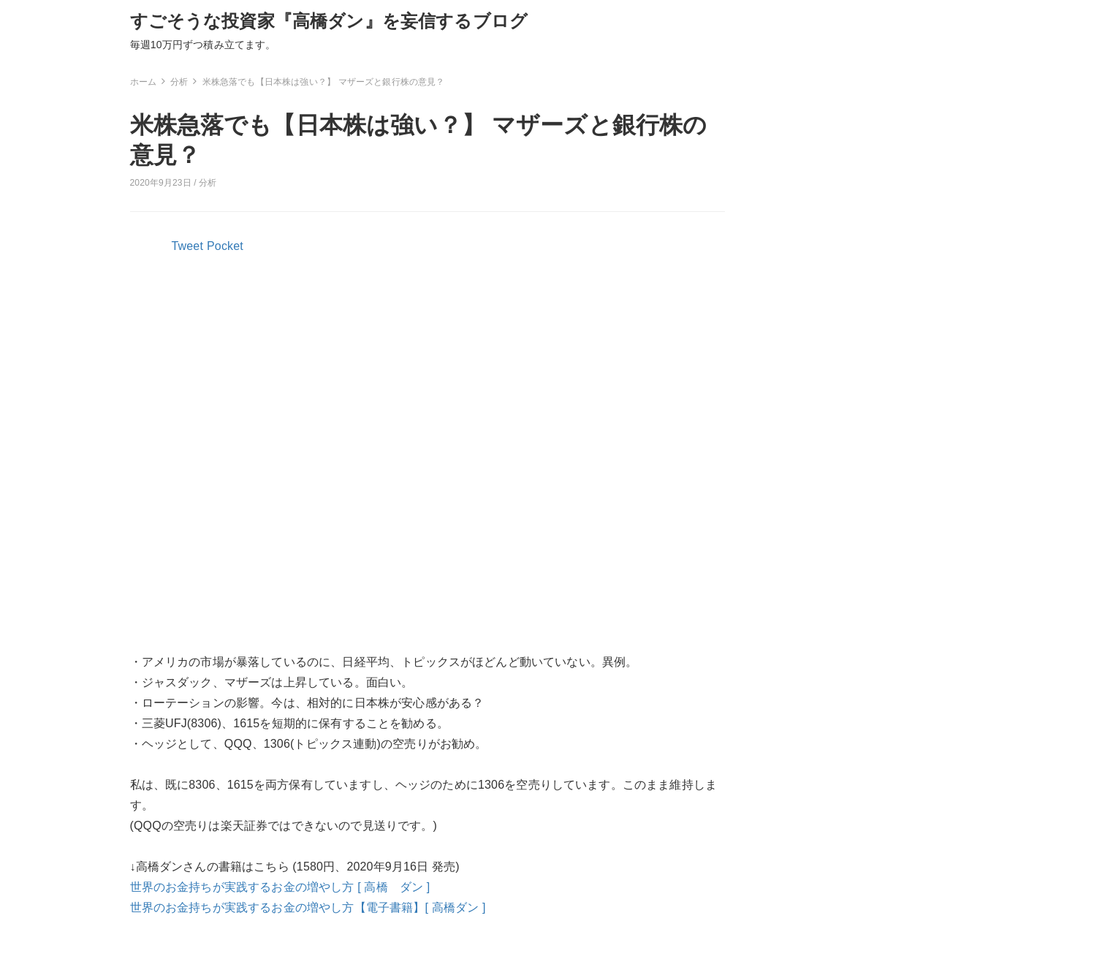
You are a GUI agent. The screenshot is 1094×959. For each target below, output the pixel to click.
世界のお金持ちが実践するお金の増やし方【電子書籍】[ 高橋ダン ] (308, 907)
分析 (207, 183)
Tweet (188, 246)
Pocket (225, 246)
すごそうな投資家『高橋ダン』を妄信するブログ (329, 21)
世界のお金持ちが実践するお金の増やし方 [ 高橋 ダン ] (280, 887)
